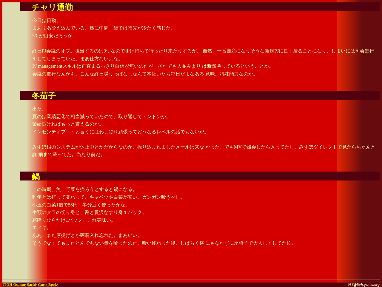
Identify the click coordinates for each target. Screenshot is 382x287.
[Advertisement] (310, 268)
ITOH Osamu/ (14, 285)
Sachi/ (32, 285)
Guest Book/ (48, 285)
